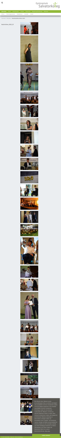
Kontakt (26, 14)
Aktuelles (3, 11)
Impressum (12, 437)
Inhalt (31, 14)
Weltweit (46, 11)
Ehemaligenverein (10, 14)
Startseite (3, 18)
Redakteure (19, 14)
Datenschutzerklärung (19, 437)
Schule (22, 11)
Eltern (2, 14)
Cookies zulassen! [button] (46, 435)
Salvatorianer (15, 11)
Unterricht (28, 11)
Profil (9, 11)
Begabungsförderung (37, 11)
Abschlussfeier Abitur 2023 (18, 18)
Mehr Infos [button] (47, 431)
